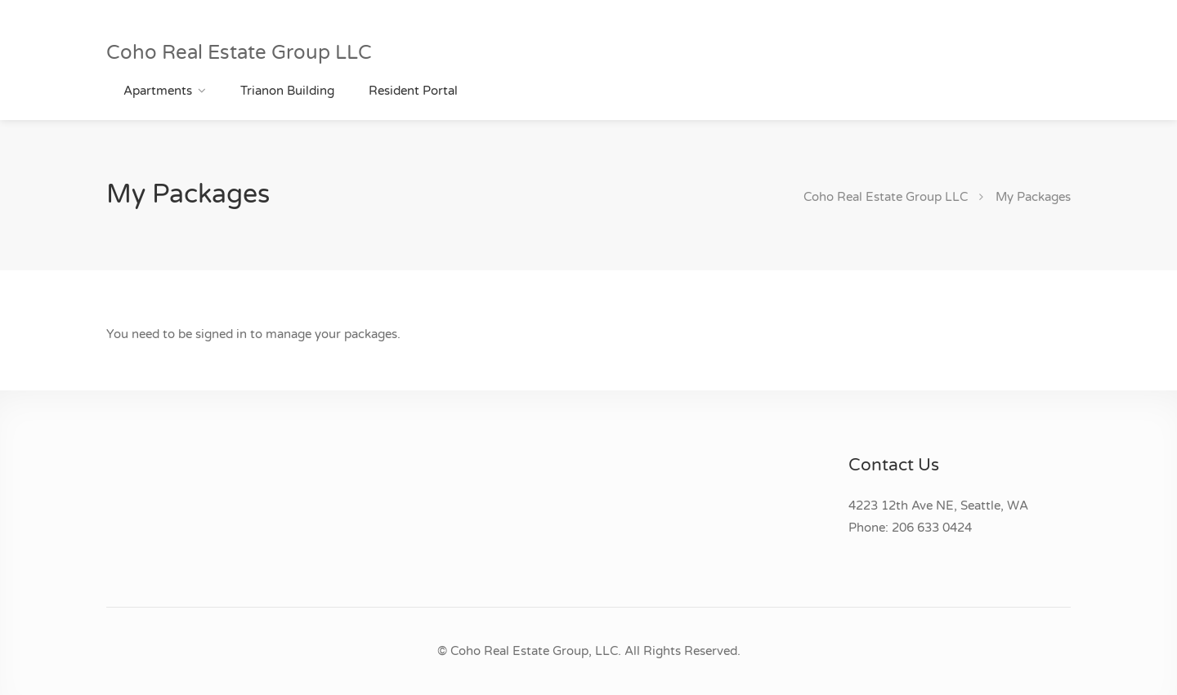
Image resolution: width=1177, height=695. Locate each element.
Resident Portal (413, 90)
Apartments (157, 90)
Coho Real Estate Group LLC (239, 53)
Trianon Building (287, 90)
